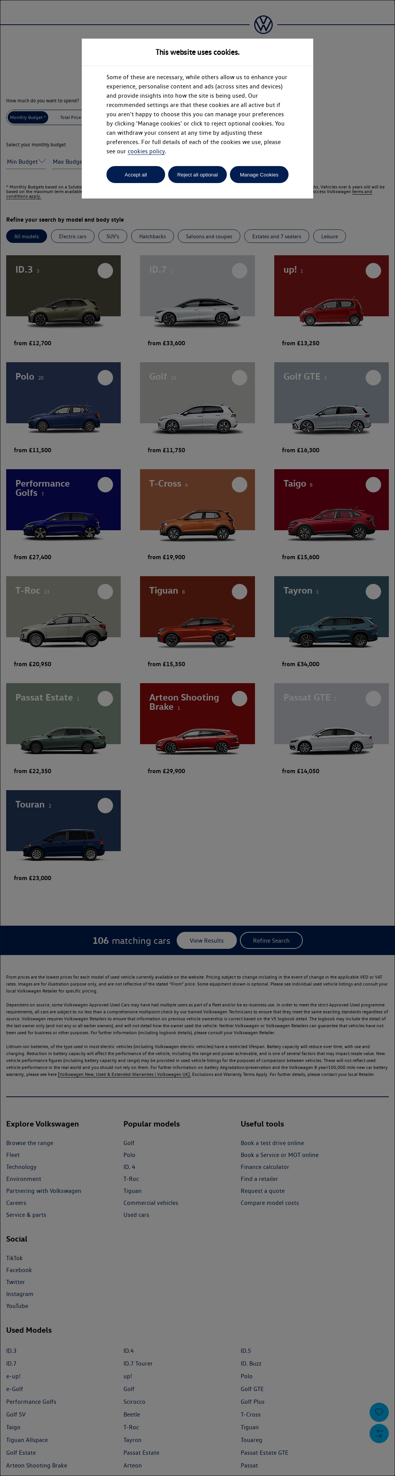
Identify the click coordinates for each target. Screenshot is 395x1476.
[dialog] (197, 738)
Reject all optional (197, 175)
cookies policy (146, 151)
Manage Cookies (259, 175)
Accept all (136, 175)
